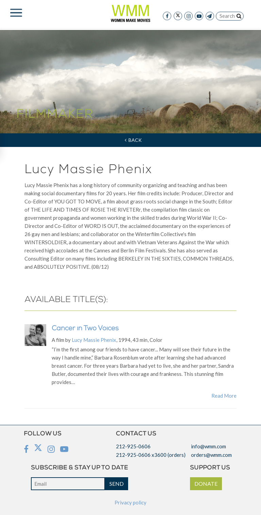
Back (133, 140)
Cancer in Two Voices (85, 329)
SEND (116, 483)
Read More (224, 396)
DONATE (206, 483)
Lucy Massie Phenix (94, 340)
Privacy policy (130, 502)
